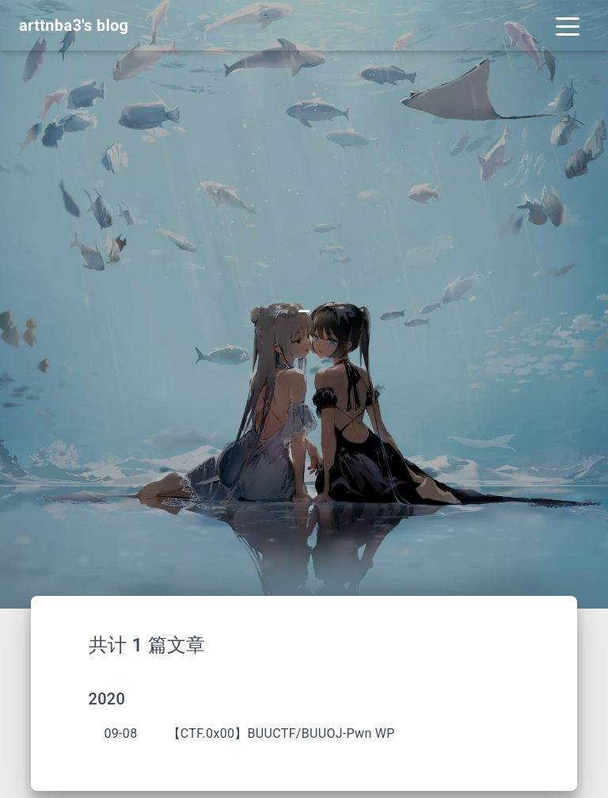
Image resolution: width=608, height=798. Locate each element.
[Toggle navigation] (567, 25)
